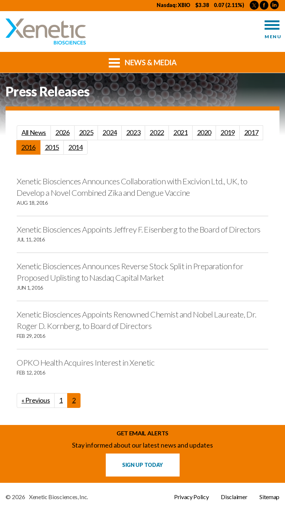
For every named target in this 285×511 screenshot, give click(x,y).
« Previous (36, 400)
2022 (157, 132)
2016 (28, 147)
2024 (109, 132)
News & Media (143, 61)
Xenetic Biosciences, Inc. (58, 497)
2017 (251, 132)
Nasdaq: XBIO (173, 5)
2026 (62, 132)
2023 (133, 132)
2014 (75, 147)
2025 (86, 132)
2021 (180, 132)
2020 (204, 132)
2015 (52, 147)
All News (34, 132)
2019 (227, 132)
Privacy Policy (191, 497)
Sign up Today (142, 465)
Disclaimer (234, 497)
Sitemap (269, 497)
